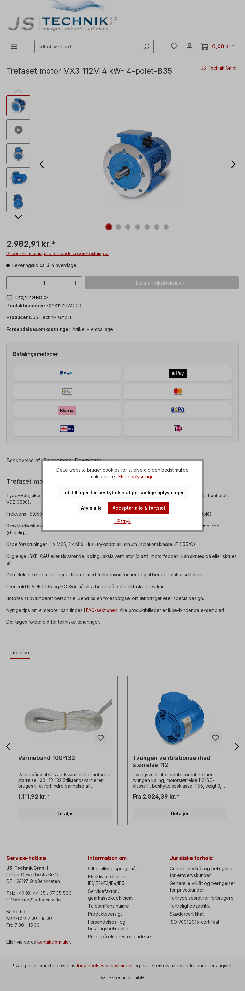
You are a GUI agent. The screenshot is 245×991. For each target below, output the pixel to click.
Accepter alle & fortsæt (139, 508)
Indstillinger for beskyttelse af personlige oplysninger (123, 492)
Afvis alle (91, 508)
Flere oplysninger (136, 476)
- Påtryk (122, 521)
